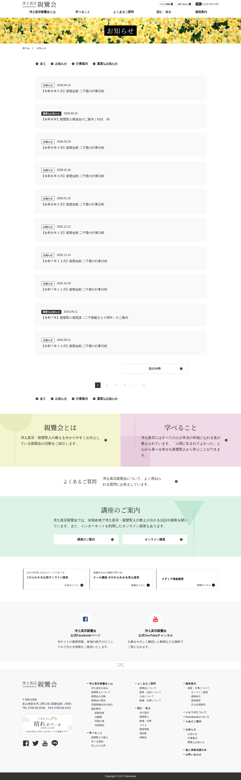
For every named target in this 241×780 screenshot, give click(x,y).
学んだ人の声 (98, 745)
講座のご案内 (95, 539)
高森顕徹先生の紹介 (102, 704)
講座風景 (196, 700)
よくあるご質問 (146, 683)
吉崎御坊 (99, 725)
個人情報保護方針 (196, 750)
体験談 (143, 737)
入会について (146, 696)
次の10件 (166, 368)
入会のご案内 (193, 721)
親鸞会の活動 (98, 696)
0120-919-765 (211, 4)
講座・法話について (150, 692)
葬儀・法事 (145, 720)
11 (143, 385)
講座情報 (144, 729)
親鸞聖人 (144, 716)
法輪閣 (98, 717)
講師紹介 (196, 696)
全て (43, 63)
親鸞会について (147, 688)
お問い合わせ (184, 4)
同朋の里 (99, 721)
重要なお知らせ (107, 63)
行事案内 (82, 63)
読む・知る (144, 708)
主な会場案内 (198, 704)
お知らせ (61, 63)
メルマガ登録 (166, 4)
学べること (95, 733)
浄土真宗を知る (99, 688)
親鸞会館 (99, 712)
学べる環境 (97, 741)
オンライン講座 (164, 539)
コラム (143, 725)
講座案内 (191, 683)
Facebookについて (197, 717)
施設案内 (96, 708)
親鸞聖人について (101, 692)
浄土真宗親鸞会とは (101, 683)
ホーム (26, 48)
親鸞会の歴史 (98, 700)
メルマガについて (196, 712)
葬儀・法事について (150, 700)
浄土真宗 (144, 712)
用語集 (143, 733)
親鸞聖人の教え (99, 737)
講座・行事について (198, 688)
